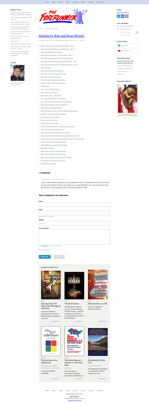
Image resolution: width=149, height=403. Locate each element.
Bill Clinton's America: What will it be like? (56, 157)
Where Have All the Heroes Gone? (53, 154)
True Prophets (46, 67)
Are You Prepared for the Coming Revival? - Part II (59, 64)
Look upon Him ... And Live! (51, 95)
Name (40, 201)
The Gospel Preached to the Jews (21, 44)
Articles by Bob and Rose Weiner (61, 35)
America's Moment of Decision (52, 70)
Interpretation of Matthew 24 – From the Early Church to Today (20, 23)
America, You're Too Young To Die (53, 83)
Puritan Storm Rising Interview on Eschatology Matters (21, 33)
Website (41, 220)
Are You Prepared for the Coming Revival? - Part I (59, 61)
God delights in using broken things (54, 145)
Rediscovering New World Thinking (54, 104)
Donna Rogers (45, 179)
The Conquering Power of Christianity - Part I (57, 46)
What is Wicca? (122, 71)
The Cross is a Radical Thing (51, 108)
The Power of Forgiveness (50, 89)
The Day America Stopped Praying (53, 74)
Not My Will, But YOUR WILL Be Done (55, 132)
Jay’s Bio (75, 2)
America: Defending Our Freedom (53, 114)
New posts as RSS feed (126, 26)
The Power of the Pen (48, 163)
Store (61, 2)
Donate (99, 391)
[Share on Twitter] (118, 16)
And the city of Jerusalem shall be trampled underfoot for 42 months (21, 14)
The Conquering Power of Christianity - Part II (58, 49)
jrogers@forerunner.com (74, 400)
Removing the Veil (47, 148)
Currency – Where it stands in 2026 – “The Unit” (21, 48)
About (83, 2)
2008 (46, 40)
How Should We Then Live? (96, 361)
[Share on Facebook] (122, 16)
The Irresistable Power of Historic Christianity (58, 126)
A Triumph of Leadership (50, 117)
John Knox (121, 74)
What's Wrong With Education (52, 129)
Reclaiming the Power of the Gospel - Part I (56, 55)
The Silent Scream (72, 303)
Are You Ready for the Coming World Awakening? (59, 111)
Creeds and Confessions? (125, 66)
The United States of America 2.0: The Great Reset (74, 362)
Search (91, 2)
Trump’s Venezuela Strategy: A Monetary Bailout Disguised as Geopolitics (20, 53)
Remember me (45, 250)
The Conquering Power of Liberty (53, 98)
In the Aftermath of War (50, 123)
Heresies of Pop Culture (125, 68)
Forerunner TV (125, 51)
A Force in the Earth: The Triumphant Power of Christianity (62, 139)
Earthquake (45, 86)
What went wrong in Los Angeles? (53, 151)
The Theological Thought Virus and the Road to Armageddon (20, 28)
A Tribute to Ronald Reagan (51, 77)
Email (40, 210)
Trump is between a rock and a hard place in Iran (20, 37)
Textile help (44, 246)
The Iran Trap (15, 41)
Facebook (124, 45)
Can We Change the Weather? (52, 52)
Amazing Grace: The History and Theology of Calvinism (50, 306)
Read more (55, 321)
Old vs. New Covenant (49, 92)
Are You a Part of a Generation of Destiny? (56, 101)
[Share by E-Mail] (127, 16)
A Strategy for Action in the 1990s (53, 160)
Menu (54, 2)
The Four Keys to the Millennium (49, 361)
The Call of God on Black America (53, 80)
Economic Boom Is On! (49, 120)
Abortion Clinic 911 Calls (97, 303)
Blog (67, 2)
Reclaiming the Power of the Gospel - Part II (57, 58)
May (42, 40)
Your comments (43, 228)
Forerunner (73, 40)
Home (47, 2)
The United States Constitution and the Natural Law (60, 135)
